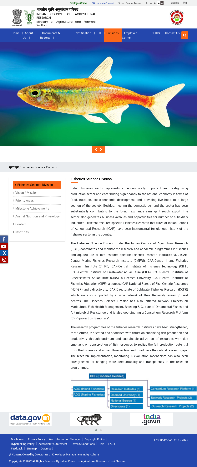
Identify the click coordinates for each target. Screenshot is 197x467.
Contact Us (172, 33)
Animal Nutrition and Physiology (37, 216)
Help (101, 444)
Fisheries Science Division (35, 185)
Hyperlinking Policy (22, 444)
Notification (83, 33)
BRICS (155, 33)
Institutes (22, 232)
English (175, 3)
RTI (99, 33)
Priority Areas (24, 200)
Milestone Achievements (32, 208)
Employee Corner (129, 35)
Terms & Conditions (83, 444)
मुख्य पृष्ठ (14, 167)
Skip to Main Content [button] (103, 3)
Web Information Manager (65, 439)
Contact (21, 224)
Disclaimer (17, 439)
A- (155, 3)
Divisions (112, 33)
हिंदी (185, 3)
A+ (147, 3)
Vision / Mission (26, 192)
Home (15, 33)
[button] (184, 35)
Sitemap (32, 448)
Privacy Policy (36, 439)
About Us (28, 35)
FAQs (111, 444)
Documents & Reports (50, 35)
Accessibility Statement (52, 444)
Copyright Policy (95, 439)
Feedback (17, 448)
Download (47, 448)
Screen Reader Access (129, 3)
